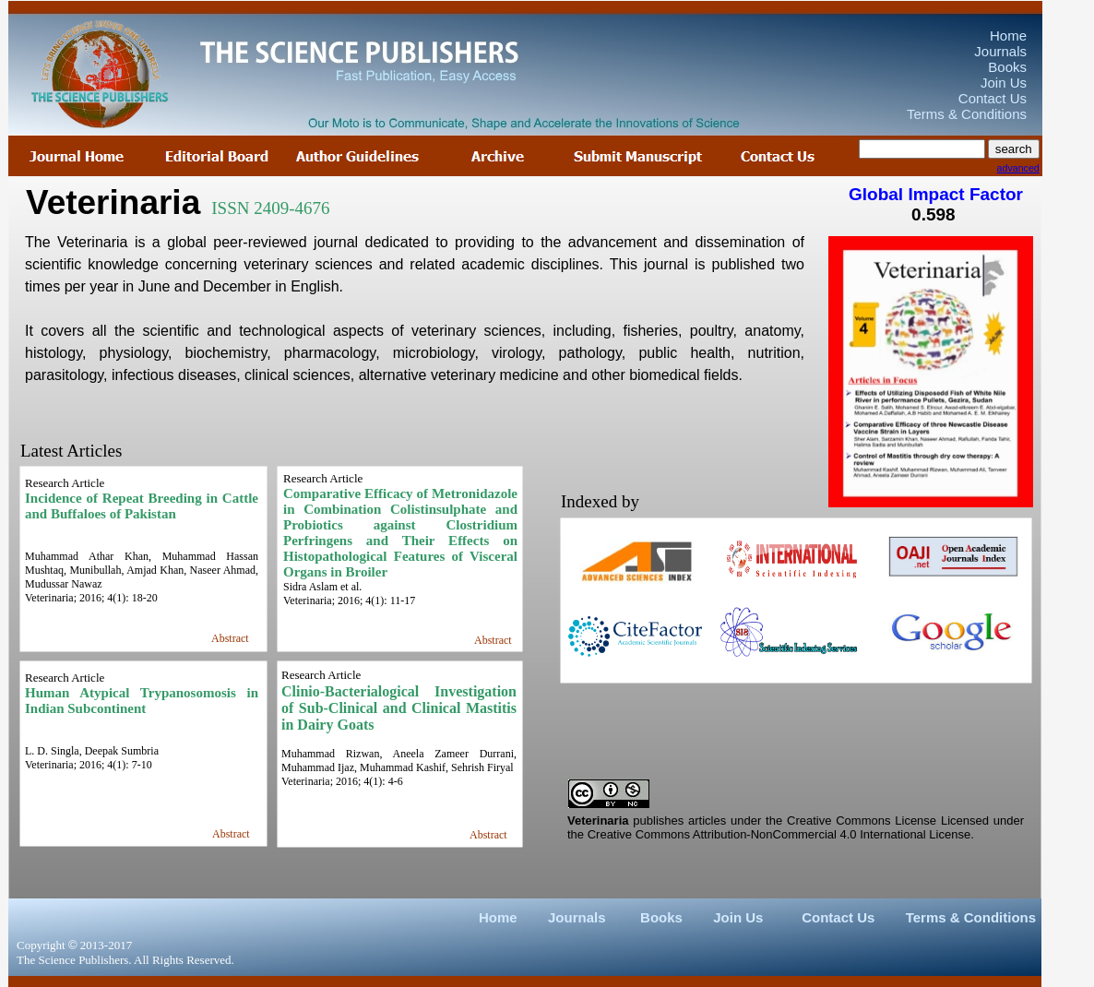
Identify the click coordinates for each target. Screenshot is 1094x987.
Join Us (738, 917)
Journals (577, 917)
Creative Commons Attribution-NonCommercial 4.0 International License (779, 834)
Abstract (493, 640)
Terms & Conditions (971, 917)
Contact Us (838, 917)
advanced (1018, 167)
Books (661, 917)
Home (498, 917)
